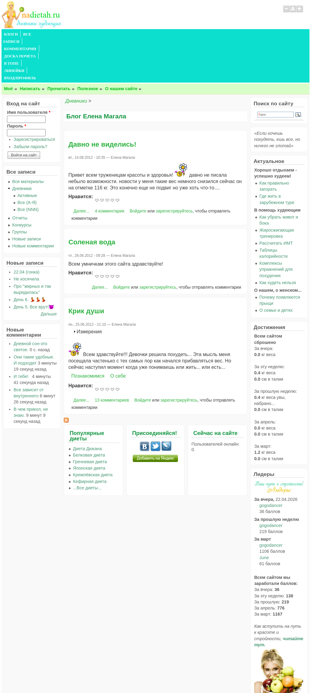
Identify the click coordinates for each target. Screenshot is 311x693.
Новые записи (26, 195)
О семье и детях (275, 266)
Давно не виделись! (102, 100)
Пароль (16, 82)
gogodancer (270, 461)
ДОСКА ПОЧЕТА (108, 34)
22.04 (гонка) (26, 228)
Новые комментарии (33, 202)
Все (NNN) (28, 165)
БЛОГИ (11, 34)
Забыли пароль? (30, 102)
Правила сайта (126, 676)
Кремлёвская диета (92, 431)
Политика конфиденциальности (169, 676)
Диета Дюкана (87, 405)
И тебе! (22, 332)
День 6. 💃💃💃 (30, 255)
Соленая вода (91, 198)
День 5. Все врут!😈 (34, 263)
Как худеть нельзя (277, 238)
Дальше (49, 270)
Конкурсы (21, 181)
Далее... (81, 167)
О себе (118, 332)
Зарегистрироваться (34, 95)
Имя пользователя (28, 68)
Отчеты (19, 174)
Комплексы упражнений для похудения (275, 225)
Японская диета (89, 424)
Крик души (86, 267)
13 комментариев (112, 356)
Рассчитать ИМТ (276, 199)
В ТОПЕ (136, 34)
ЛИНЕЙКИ (159, 34)
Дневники (76, 57)
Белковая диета (89, 411)
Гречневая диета (90, 418)
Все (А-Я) (27, 158)
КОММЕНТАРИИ (70, 34)
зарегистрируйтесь (174, 167)
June (264, 513)
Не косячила (26, 235)
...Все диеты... (87, 444)
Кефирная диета (89, 437)
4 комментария (109, 167)
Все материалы (28, 137)
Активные (27, 151)
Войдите (138, 167)
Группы (19, 188)
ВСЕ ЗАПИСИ (36, 34)
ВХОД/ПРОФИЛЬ (191, 34)
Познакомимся (87, 332)
